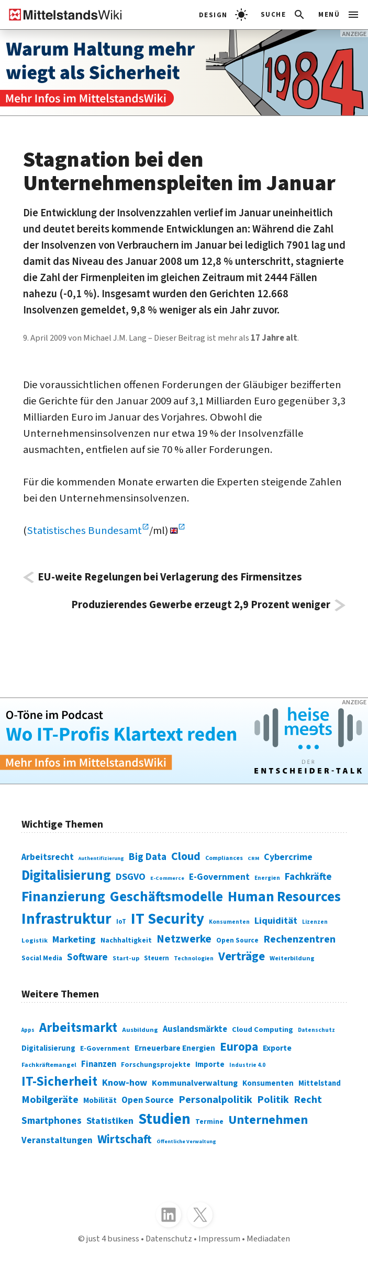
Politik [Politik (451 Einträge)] (273, 1099)
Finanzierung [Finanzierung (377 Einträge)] (63, 897)
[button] (283, 14)
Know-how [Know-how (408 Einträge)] (124, 1082)
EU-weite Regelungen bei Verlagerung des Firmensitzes (170, 578)
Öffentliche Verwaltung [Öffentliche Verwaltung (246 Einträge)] (186, 1141)
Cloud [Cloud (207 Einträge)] (185, 856)
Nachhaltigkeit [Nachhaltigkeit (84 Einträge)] (126, 940)
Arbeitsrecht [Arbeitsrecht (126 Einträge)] (47, 857)
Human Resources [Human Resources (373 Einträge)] (284, 897)
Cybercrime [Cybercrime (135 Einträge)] (288, 857)
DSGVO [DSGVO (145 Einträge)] (131, 877)
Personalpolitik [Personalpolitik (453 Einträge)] (215, 1099)
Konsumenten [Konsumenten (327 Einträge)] (268, 1083)
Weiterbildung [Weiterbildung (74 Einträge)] (292, 958)
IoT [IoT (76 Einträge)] (121, 921)
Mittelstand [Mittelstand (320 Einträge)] (319, 1083)
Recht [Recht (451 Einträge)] (308, 1099)
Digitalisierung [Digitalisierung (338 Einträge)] (66, 876)
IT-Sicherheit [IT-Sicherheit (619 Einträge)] (59, 1082)
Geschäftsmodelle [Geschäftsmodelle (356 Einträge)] (166, 897)
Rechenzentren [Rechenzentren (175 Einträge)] (299, 939)
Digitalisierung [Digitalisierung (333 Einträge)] (48, 1048)
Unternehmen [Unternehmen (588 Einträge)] (268, 1120)
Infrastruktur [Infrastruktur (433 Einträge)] (66, 919)
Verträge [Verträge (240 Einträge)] (241, 956)
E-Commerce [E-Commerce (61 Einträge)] (167, 878)
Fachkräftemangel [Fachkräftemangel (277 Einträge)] (48, 1065)
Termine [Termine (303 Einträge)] (209, 1121)
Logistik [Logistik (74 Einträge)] (34, 940)
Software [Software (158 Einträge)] (87, 957)
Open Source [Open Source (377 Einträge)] (147, 1100)
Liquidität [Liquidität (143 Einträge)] (275, 920)
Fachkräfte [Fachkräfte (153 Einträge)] (308, 876)
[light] (223, 14)
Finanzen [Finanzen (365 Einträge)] (98, 1064)
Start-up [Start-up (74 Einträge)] (126, 958)
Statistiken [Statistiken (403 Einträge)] (109, 1120)
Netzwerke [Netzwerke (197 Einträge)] (184, 939)
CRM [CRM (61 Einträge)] (253, 858)
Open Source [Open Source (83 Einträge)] (237, 940)
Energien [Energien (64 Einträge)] (267, 878)
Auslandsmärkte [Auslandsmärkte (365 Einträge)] (195, 1029)
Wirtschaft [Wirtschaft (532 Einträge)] (124, 1139)
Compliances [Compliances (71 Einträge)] (224, 858)
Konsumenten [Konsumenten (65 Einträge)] (229, 922)
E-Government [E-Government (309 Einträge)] (105, 1048)
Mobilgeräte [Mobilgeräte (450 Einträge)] (50, 1099)
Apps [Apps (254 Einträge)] (28, 1030)
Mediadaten (268, 1239)
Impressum (219, 1239)
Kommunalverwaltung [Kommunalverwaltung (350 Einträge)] (195, 1083)
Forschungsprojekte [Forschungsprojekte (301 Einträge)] (156, 1065)
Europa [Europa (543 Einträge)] (239, 1046)
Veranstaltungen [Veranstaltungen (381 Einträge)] (57, 1140)
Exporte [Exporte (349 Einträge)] (277, 1048)
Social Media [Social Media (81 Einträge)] (41, 958)
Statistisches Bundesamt (84, 530)
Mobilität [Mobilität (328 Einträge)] (100, 1100)
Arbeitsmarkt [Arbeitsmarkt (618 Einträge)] (78, 1028)
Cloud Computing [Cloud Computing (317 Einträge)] (262, 1029)
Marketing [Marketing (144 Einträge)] (74, 939)
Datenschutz (169, 1239)
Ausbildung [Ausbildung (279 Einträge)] (140, 1029)
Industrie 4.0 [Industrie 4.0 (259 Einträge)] (247, 1065)
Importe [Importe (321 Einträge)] (210, 1064)
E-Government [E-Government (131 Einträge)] (219, 877)
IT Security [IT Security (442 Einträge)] (167, 919)
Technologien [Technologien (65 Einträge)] (194, 958)
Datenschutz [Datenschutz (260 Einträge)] (316, 1030)
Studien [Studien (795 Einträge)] (164, 1119)
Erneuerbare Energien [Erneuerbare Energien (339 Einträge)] (175, 1048)
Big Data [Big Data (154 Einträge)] (147, 857)
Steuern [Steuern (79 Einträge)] (156, 958)
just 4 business (112, 1239)
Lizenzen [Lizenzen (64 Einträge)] (315, 922)
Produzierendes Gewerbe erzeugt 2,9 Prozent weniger (200, 605)
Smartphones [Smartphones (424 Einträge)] (51, 1120)
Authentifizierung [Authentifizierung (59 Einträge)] (101, 858)
